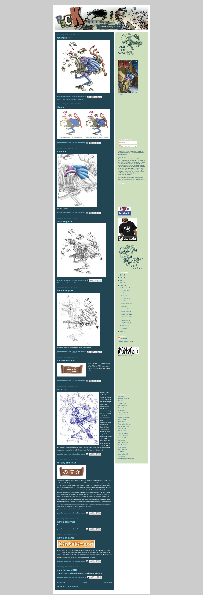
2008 (122, 331)
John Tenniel (122, 431)
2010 (122, 285)
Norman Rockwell (123, 426)
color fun (62, 151)
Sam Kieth (121, 396)
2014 (122, 275)
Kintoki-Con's (94, 550)
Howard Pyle (122, 428)
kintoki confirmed (66, 522)
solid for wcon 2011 (67, 570)
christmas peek (65, 290)
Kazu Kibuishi (122, 438)
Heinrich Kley (122, 456)
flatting (60, 107)
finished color (64, 38)
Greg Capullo (122, 447)
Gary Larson (122, 403)
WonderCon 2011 (68, 573)
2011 (122, 283)
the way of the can (66, 463)
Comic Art (65, 99)
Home (85, 582)
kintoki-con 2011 (65, 538)
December (125, 288)
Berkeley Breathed (123, 398)
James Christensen (124, 417)
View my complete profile (125, 341)
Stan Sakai (121, 440)
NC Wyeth (121, 451)
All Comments (124, 146)
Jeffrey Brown (122, 419)
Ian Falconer (122, 410)
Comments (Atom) (72, 586)
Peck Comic (81, 99)
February (125, 325)
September (125, 323)
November (125, 320)
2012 (122, 280)
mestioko (124, 338)
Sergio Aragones (123, 442)
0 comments (82, 96)
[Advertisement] (134, 374)
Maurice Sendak (123, 454)
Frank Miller (121, 408)
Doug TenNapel (123, 433)
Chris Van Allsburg (123, 412)
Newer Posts (61, 582)
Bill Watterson (122, 401)
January (124, 328)
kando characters (66, 360)
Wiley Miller (121, 421)
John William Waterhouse (126, 458)
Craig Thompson (123, 435)
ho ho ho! (62, 389)
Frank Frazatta (122, 449)
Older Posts (108, 582)
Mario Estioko (72, 99)
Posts (122, 142)
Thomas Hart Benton (124, 424)
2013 (122, 277)
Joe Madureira (122, 445)
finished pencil (64, 221)
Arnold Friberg (122, 405)
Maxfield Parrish (123, 415)
